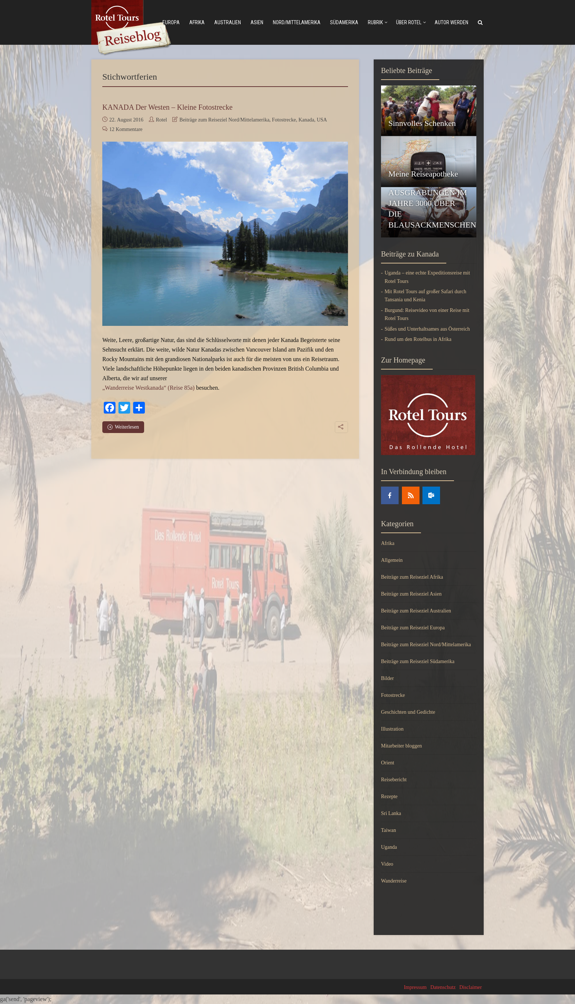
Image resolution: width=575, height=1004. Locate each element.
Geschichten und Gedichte (408, 712)
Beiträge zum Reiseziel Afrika (412, 577)
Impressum (415, 987)
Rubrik (375, 22)
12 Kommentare (126, 129)
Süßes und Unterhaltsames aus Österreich (427, 329)
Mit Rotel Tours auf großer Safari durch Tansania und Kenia (425, 295)
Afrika (197, 22)
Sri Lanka (391, 813)
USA (322, 120)
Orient (387, 762)
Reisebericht (394, 779)
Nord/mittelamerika (297, 22)
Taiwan (388, 830)
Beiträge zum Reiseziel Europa (413, 627)
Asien (256, 22)
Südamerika (344, 22)
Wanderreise (394, 881)
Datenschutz (442, 987)
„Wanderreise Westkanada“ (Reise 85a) (148, 388)
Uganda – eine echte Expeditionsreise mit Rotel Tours (427, 277)
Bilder (387, 678)
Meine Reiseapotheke (423, 173)
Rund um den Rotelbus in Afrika (418, 339)
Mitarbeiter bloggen (401, 746)
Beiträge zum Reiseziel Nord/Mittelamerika (224, 120)
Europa (171, 22)
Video (387, 864)
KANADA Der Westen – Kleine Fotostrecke (167, 107)
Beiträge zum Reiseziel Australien (416, 611)
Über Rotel (408, 22)
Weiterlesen (123, 427)
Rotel (161, 120)
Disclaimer (470, 987)
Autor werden (451, 22)
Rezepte (389, 796)
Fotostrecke (284, 120)
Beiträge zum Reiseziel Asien (411, 594)
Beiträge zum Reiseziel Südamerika (417, 661)
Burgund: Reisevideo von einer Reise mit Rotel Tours (427, 314)
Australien (227, 22)
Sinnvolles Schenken (422, 123)
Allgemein (392, 560)
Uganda (389, 847)
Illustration (392, 729)
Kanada (306, 120)
